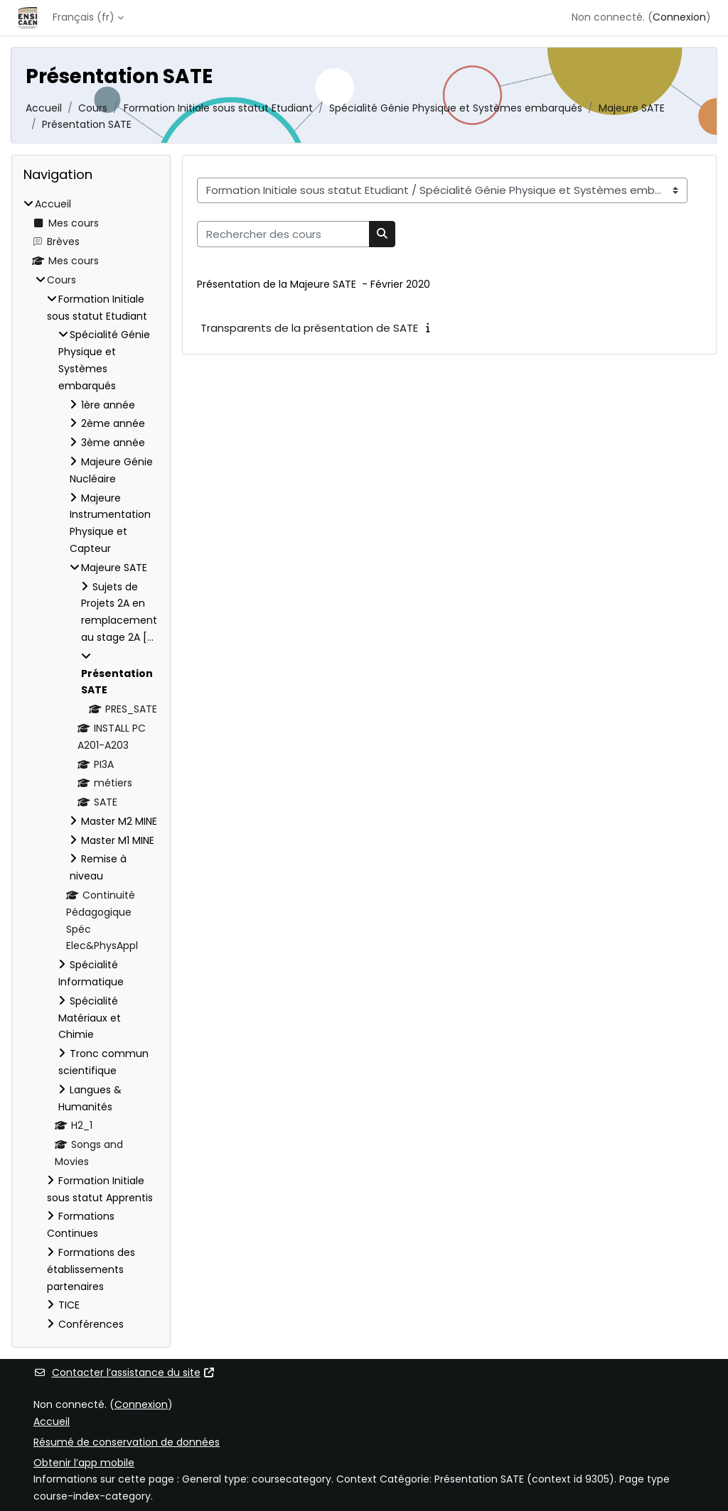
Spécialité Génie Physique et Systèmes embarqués (455, 108)
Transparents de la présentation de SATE (309, 327)
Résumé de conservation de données (126, 1442)
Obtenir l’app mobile (83, 1463)
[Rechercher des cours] (283, 234)
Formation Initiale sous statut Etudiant (218, 108)
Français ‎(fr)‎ (83, 17)
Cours (92, 108)
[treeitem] (91, 764)
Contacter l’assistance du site (124, 1372)
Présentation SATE (87, 124)
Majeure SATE (632, 108)
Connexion (679, 17)
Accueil (44, 108)
